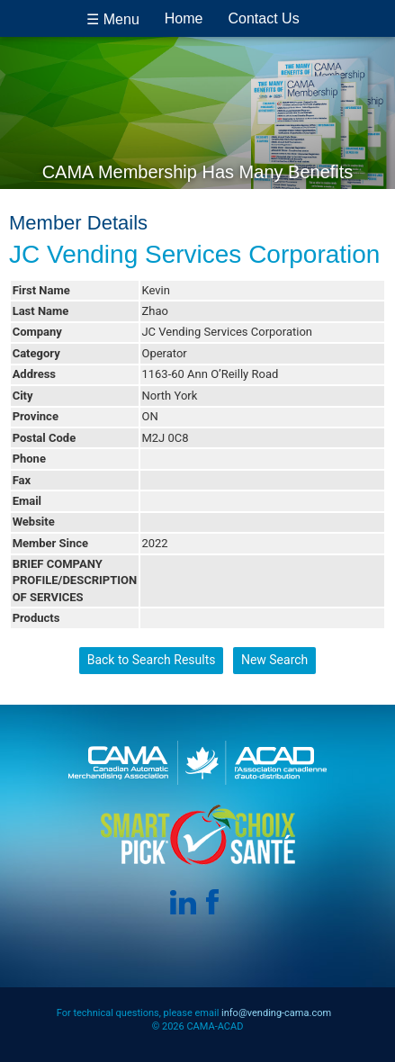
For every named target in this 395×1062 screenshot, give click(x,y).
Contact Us (264, 18)
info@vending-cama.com (276, 1013)
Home (184, 18)
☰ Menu (112, 19)
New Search (274, 659)
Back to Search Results (151, 659)
